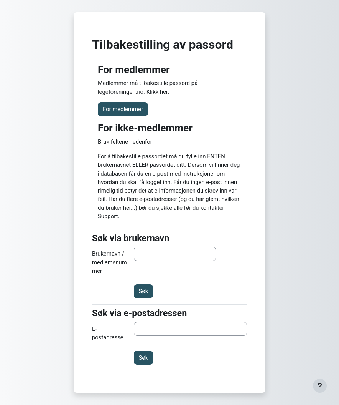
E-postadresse (107, 333)
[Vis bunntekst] (320, 386)
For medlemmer (123, 109)
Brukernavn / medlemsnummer (109, 262)
